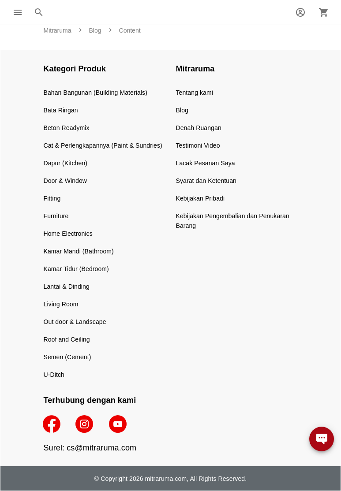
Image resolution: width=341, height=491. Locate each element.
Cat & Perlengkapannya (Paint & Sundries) (103, 145)
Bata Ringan (61, 110)
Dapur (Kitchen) (66, 163)
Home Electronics (68, 233)
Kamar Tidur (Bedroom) (76, 268)
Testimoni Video (198, 145)
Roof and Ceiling (67, 339)
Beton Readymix (67, 127)
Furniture (56, 215)
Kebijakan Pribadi (200, 198)
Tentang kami (194, 92)
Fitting (52, 198)
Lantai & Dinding (67, 286)
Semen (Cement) (67, 357)
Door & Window (65, 180)
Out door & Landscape (75, 321)
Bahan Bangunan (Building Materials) (95, 92)
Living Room (61, 304)
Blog (182, 110)
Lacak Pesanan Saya (205, 163)
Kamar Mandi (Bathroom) (79, 251)
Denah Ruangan (198, 127)
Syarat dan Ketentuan (206, 180)
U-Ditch (54, 374)
